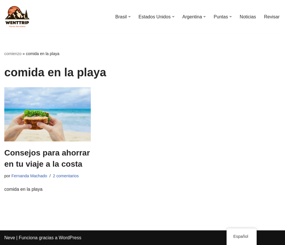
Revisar (272, 16)
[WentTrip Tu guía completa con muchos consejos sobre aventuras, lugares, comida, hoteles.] (17, 16)
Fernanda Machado (29, 176)
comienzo (12, 53)
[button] (129, 16)
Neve (9, 237)
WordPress (70, 237)
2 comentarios (66, 176)
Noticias (248, 16)
